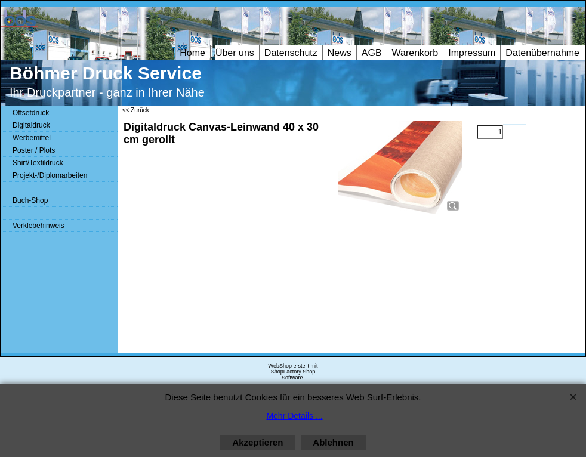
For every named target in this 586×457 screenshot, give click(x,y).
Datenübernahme (542, 53)
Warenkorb (415, 53)
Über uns (234, 53)
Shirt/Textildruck (38, 163)
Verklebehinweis (38, 225)
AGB (372, 53)
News (339, 53)
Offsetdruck (31, 113)
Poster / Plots (34, 150)
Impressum (471, 53)
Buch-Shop (30, 200)
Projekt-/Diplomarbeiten (50, 175)
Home (192, 53)
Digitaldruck (31, 125)
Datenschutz (290, 53)
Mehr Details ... (294, 416)
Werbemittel (32, 138)
